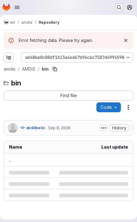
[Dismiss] (126, 40)
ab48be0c (33, 127)
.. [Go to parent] (10, 159)
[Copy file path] (55, 69)
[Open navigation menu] (17, 7)
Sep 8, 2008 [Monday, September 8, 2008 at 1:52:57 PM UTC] (59, 127)
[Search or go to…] (119, 7)
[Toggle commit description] (103, 128)
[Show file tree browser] (9, 57)
